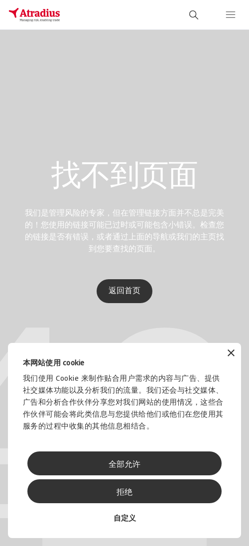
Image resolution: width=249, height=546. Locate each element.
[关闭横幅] (231, 354)
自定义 (125, 519)
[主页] (34, 15)
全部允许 (124, 465)
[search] (194, 15)
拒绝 (124, 493)
